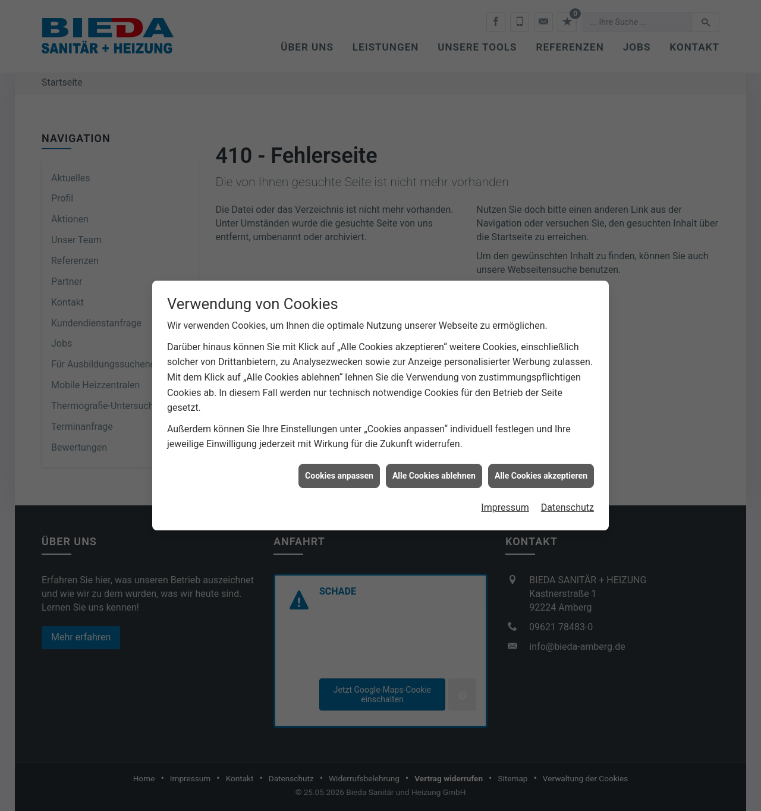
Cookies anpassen (339, 465)
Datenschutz (567, 497)
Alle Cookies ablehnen (434, 465)
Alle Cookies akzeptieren (541, 465)
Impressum (505, 497)
